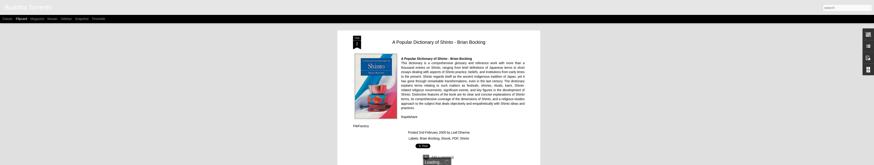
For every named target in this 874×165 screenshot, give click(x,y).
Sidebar (66, 19)
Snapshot (82, 19)
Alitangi (443, 162)
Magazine (37, 19)
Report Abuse (480, 162)
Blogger (466, 162)
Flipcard (21, 19)
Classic (7, 19)
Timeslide (98, 19)
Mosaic (52, 19)
